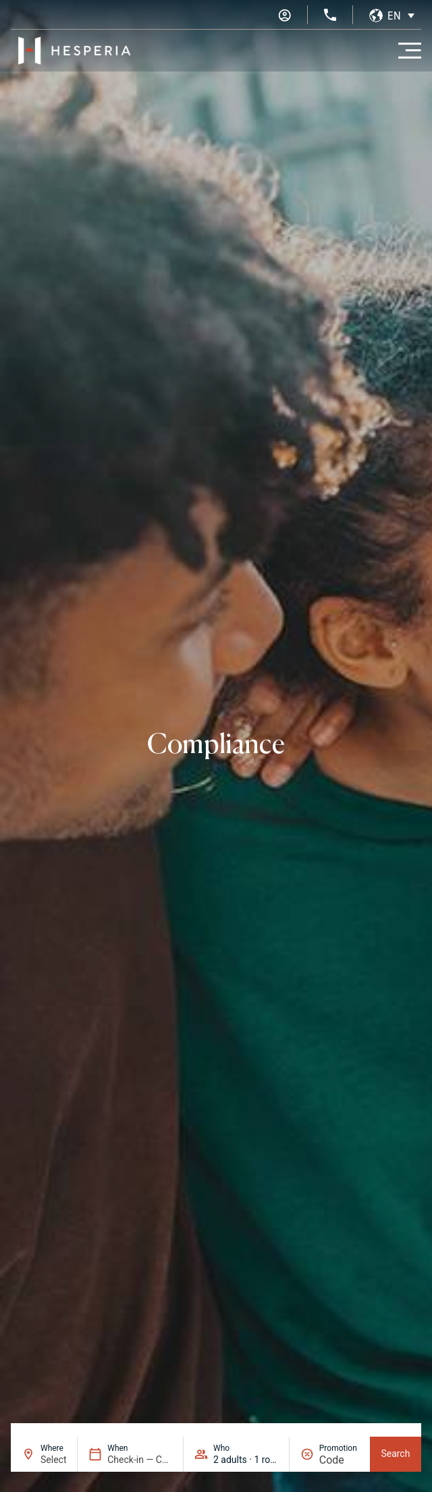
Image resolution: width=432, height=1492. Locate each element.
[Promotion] (339, 1460)
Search (395, 1453)
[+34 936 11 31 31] (330, 15)
